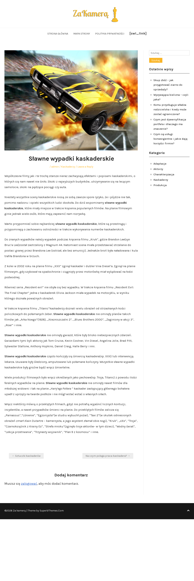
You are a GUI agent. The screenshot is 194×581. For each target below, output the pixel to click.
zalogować (29, 484)
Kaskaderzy (68, 166)
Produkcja (160, 185)
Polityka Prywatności (109, 33)
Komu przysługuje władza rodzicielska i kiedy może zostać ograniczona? (169, 109)
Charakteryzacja (163, 174)
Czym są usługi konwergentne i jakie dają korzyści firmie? (170, 138)
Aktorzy (158, 169)
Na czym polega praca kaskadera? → (108, 455)
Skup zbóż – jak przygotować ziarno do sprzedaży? (167, 84)
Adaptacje (159, 163)
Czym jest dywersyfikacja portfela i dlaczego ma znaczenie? (169, 124)
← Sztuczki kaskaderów (26, 455)
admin (55, 166)
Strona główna (57, 33)
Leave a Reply (85, 166)
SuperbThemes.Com (52, 510)
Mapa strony (81, 33)
